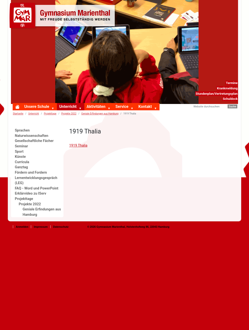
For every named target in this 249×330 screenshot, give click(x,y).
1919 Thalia (78, 145)
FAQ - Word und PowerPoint (36, 188)
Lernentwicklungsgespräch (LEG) (36, 180)
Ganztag (21, 167)
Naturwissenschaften (31, 136)
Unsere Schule (36, 106)
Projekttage (50, 113)
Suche (232, 106)
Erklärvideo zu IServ (30, 193)
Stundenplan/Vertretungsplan (217, 93)
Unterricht (67, 106)
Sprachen (22, 130)
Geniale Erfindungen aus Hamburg (99, 113)
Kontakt (145, 106)
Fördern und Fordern (31, 172)
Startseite (18, 113)
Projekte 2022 (68, 113)
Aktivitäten (96, 106)
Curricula (22, 162)
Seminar (21, 146)
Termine (232, 83)
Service (122, 106)
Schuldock (230, 99)
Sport (19, 152)
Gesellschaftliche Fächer (34, 141)
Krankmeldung (227, 88)
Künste (20, 157)
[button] (54, 109)
